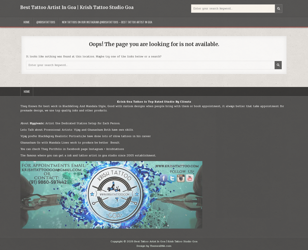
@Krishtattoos (45, 22)
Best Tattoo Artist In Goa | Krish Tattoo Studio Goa (76, 7)
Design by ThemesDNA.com (154, 246)
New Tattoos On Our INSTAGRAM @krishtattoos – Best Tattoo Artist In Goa (107, 22)
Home (27, 22)
